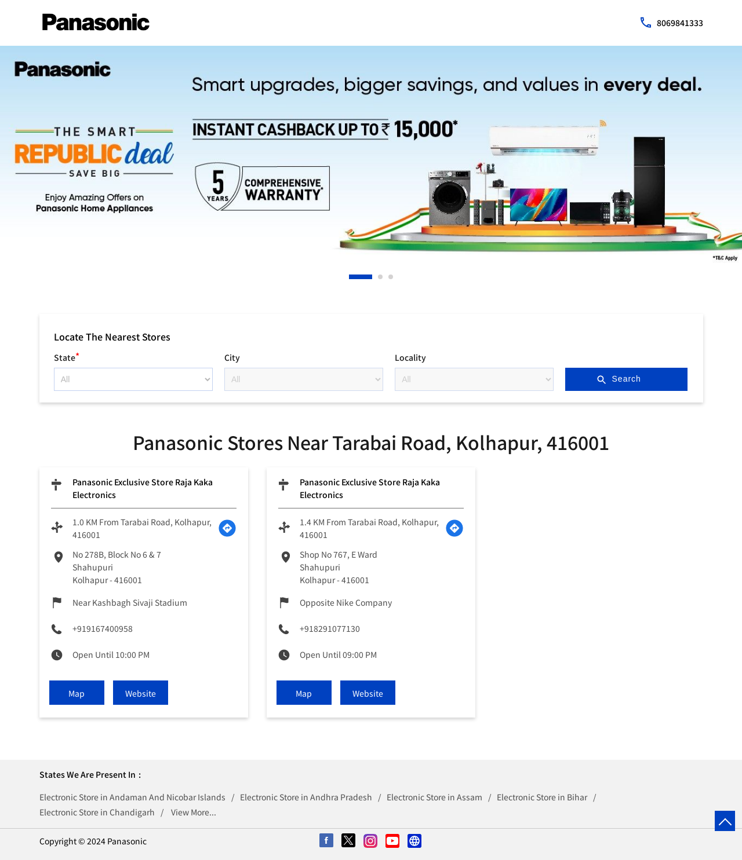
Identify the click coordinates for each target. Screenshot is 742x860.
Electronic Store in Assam (434, 797)
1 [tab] (352, 277)
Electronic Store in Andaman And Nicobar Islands (132, 797)
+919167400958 (102, 628)
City (232, 357)
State (66, 356)
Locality (410, 357)
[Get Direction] (227, 528)
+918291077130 (330, 628)
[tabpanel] (371, 154)
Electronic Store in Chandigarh (97, 812)
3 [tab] (391, 277)
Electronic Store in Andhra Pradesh (306, 797)
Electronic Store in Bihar (542, 797)
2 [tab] (381, 277)
